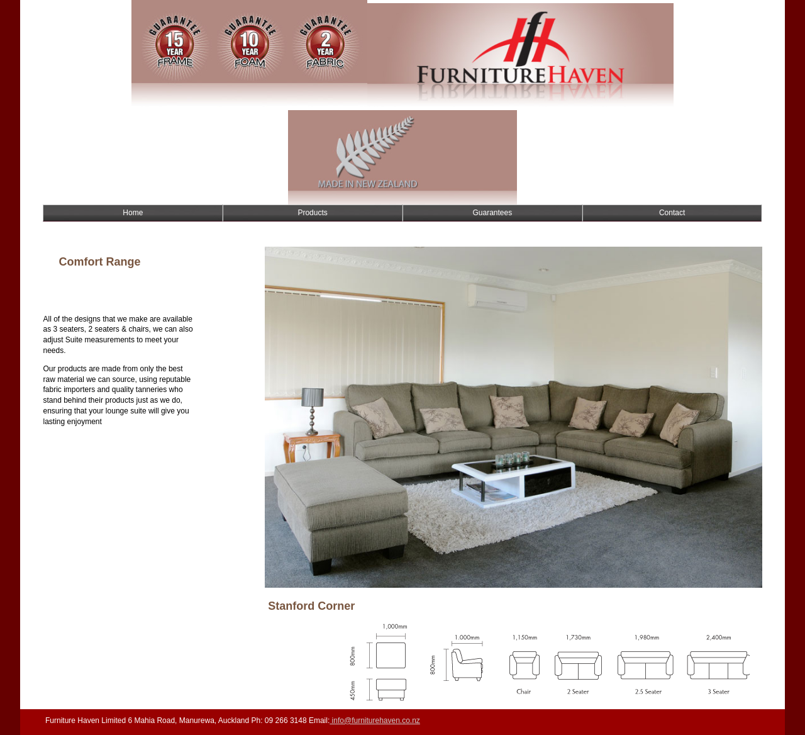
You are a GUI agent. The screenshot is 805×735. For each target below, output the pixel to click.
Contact (672, 212)
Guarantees (493, 212)
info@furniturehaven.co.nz (375, 720)
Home (133, 212)
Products (312, 212)
